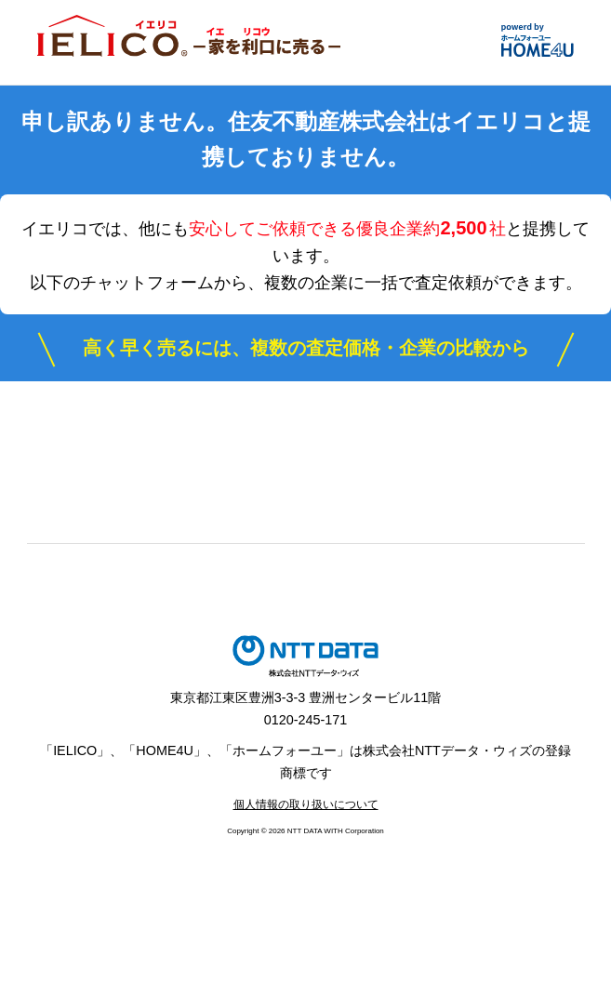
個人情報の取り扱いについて (306, 804)
